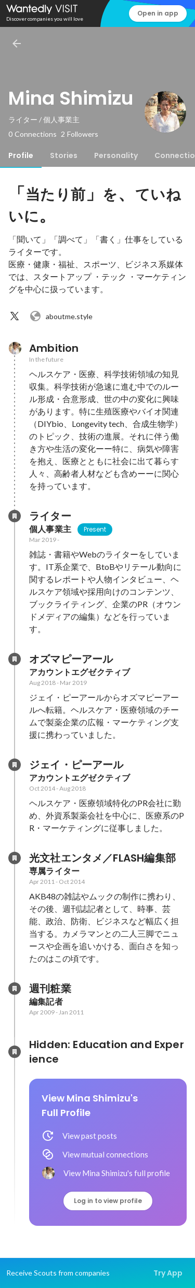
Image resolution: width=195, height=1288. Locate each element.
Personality (116, 155)
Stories (63, 155)
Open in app (157, 13)
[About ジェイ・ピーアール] (14, 765)
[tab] (21, 155)
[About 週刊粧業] (14, 988)
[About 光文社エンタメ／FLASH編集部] (14, 858)
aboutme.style (61, 316)
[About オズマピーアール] (14, 659)
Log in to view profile (108, 1200)
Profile (20, 155)
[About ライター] (14, 516)
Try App (168, 1273)
